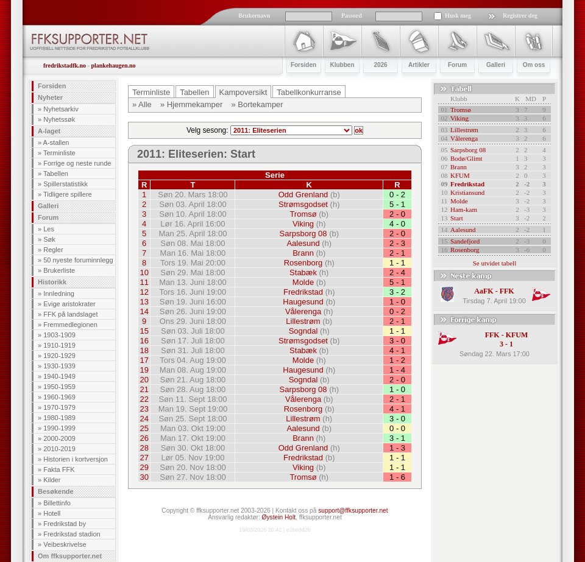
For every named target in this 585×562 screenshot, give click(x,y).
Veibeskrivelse (64, 544)
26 (144, 438)
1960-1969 (59, 397)
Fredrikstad (303, 292)
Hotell (51, 513)
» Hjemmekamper (191, 104)
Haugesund (303, 301)
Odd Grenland (303, 194)
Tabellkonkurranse (309, 92)
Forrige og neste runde (77, 163)
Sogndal (303, 330)
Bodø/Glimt (466, 158)
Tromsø (302, 214)
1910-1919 (59, 345)
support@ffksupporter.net (353, 510)
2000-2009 (59, 438)
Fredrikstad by (64, 523)
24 (144, 418)
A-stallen (56, 142)
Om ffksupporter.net (70, 556)
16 (144, 340)
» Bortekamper (257, 104)
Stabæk (303, 272)
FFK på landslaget (70, 314)
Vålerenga (303, 311)
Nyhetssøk (59, 119)
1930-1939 (59, 366)
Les (48, 229)
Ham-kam (463, 209)
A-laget (49, 131)
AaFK (483, 291)
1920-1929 (59, 355)
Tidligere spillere (67, 194)
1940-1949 (59, 376)
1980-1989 (59, 417)
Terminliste (59, 152)
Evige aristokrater (69, 303)
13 (144, 301)
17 (144, 360)
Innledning (58, 293)
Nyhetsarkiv (60, 109)
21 (144, 389)
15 (144, 330)
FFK (507, 291)
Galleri (48, 205)
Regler (53, 249)
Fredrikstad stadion (72, 534)
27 (144, 457)
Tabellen (55, 173)
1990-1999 (59, 428)
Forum (48, 217)
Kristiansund (467, 192)
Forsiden (52, 86)
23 (144, 408)
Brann (303, 253)
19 (144, 369)
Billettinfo (57, 503)
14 (144, 311)
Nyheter (50, 97)
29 (144, 467)
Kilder (51, 479)
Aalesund (302, 243)
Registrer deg (520, 15)
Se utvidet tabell (494, 263)
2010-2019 (59, 448)
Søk (49, 239)
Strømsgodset (303, 204)
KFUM (460, 175)
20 (144, 379)
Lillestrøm (303, 321)
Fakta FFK (58, 469)
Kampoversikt (243, 92)
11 (144, 282)
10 (144, 272)
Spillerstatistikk (65, 184)
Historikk (52, 282)
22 (144, 399)
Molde (303, 282)
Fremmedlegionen (70, 324)
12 (144, 292)
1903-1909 (59, 335)
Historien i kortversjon (75, 459)
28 (144, 447)
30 (144, 477)
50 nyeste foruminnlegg (78, 260)
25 (144, 428)
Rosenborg (303, 262)
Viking (303, 223)
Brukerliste (59, 270)
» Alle (142, 104)
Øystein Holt (279, 517)
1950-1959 (59, 386)
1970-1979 (59, 407)
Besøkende (56, 491)
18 (144, 350)
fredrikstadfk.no (64, 65)
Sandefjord (465, 241)
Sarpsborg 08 (303, 233)
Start (456, 218)
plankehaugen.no (113, 65)
